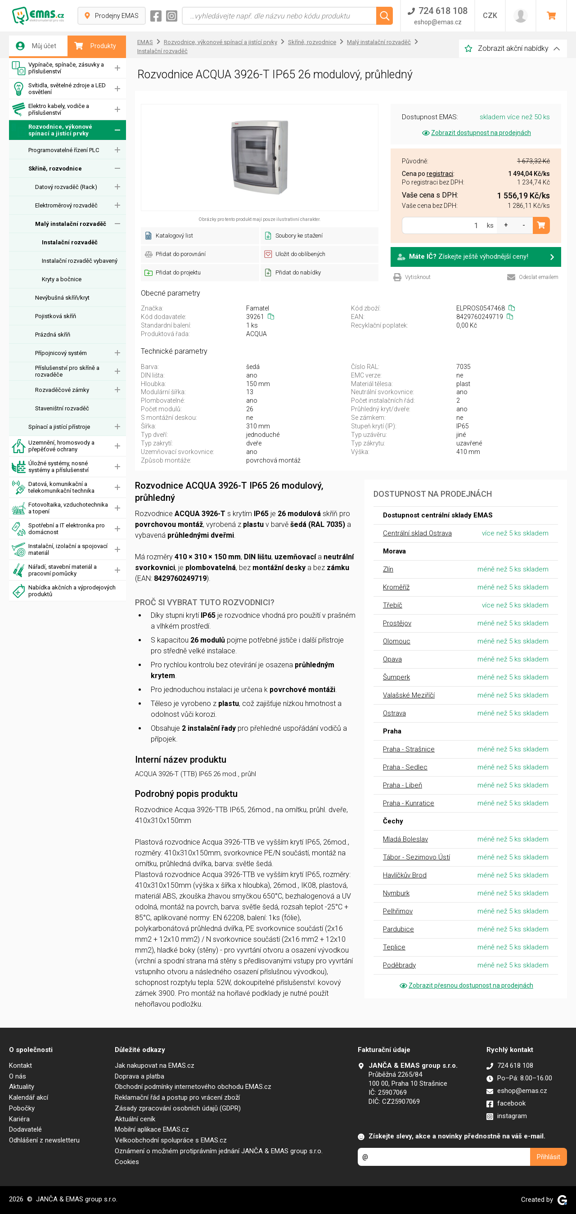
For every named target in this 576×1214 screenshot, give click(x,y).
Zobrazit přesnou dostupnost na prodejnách (465, 985)
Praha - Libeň (402, 785)
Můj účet (36, 45)
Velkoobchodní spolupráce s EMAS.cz (171, 1140)
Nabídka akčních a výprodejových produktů (64, 591)
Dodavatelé (25, 1129)
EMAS (145, 42)
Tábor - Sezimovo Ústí (416, 857)
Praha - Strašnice (409, 749)
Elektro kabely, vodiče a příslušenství (50, 110)
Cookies (127, 1162)
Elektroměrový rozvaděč (66, 205)
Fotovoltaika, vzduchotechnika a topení (60, 508)
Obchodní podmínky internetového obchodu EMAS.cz (193, 1087)
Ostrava (394, 713)
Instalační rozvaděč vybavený (79, 260)
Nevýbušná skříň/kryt (62, 297)
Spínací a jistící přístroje (59, 426)
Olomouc (396, 641)
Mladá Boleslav (405, 839)
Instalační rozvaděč (70, 242)
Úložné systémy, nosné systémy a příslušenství (50, 467)
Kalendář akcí (28, 1097)
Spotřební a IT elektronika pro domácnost (58, 529)
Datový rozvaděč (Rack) (66, 187)
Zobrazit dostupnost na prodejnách (476, 132)
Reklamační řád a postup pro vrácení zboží (177, 1097)
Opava (392, 659)
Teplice (394, 947)
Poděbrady (399, 965)
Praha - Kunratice (408, 803)
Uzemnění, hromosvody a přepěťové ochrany (53, 446)
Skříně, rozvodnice (55, 168)
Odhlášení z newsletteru (44, 1140)
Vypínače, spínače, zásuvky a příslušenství (58, 68)
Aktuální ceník (135, 1119)
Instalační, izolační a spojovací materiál (60, 550)
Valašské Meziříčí (409, 695)
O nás (17, 1076)
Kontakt (20, 1065)
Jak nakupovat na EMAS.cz (154, 1065)
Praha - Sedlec (405, 767)
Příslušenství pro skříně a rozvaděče (67, 371)
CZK (490, 15)
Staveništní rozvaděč (62, 408)
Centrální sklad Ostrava (417, 533)
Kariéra (19, 1119)
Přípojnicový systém (61, 353)
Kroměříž (396, 587)
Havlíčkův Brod (405, 875)
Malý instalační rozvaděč (70, 223)
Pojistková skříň (55, 316)
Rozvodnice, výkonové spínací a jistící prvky (52, 130)
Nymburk (396, 893)
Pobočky (22, 1108)
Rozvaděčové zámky (62, 390)
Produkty (95, 45)
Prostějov (397, 623)
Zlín (388, 569)
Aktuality (21, 1087)
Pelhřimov (398, 911)
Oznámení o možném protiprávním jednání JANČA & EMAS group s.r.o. (219, 1151)
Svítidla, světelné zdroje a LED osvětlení (59, 89)
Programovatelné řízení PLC (63, 150)
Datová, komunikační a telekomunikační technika (53, 488)
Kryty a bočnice (61, 279)
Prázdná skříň (52, 334)
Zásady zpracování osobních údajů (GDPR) (178, 1108)
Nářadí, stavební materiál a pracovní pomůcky (54, 570)
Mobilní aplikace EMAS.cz (152, 1129)
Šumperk (396, 677)
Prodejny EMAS (112, 15)
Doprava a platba (139, 1076)
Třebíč (392, 605)
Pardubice (398, 929)
